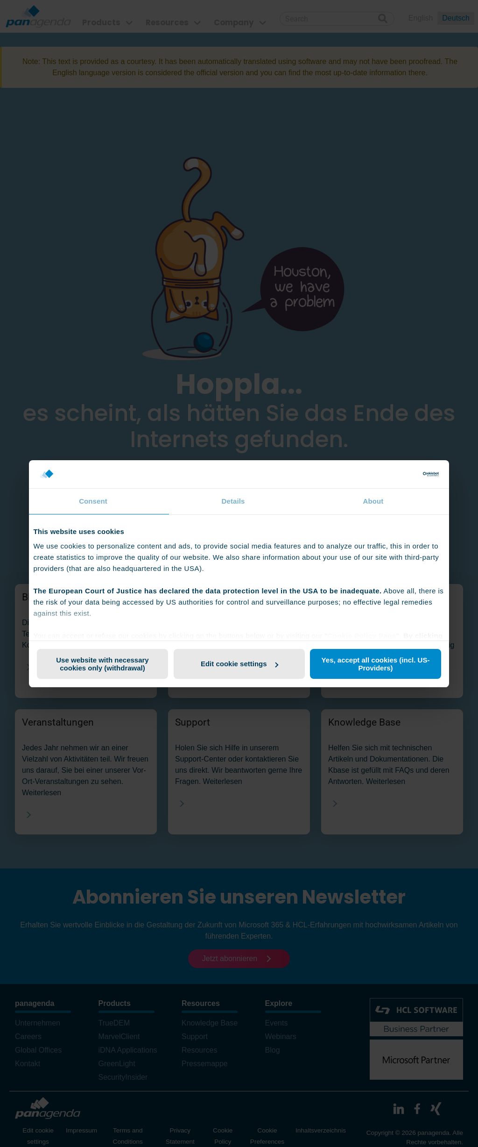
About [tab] (373, 501)
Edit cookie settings (239, 664)
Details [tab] (233, 501)
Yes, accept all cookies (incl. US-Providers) (376, 664)
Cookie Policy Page (361, 636)
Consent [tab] (93, 501)
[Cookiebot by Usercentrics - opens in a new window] (398, 474)
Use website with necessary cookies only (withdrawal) (102, 664)
